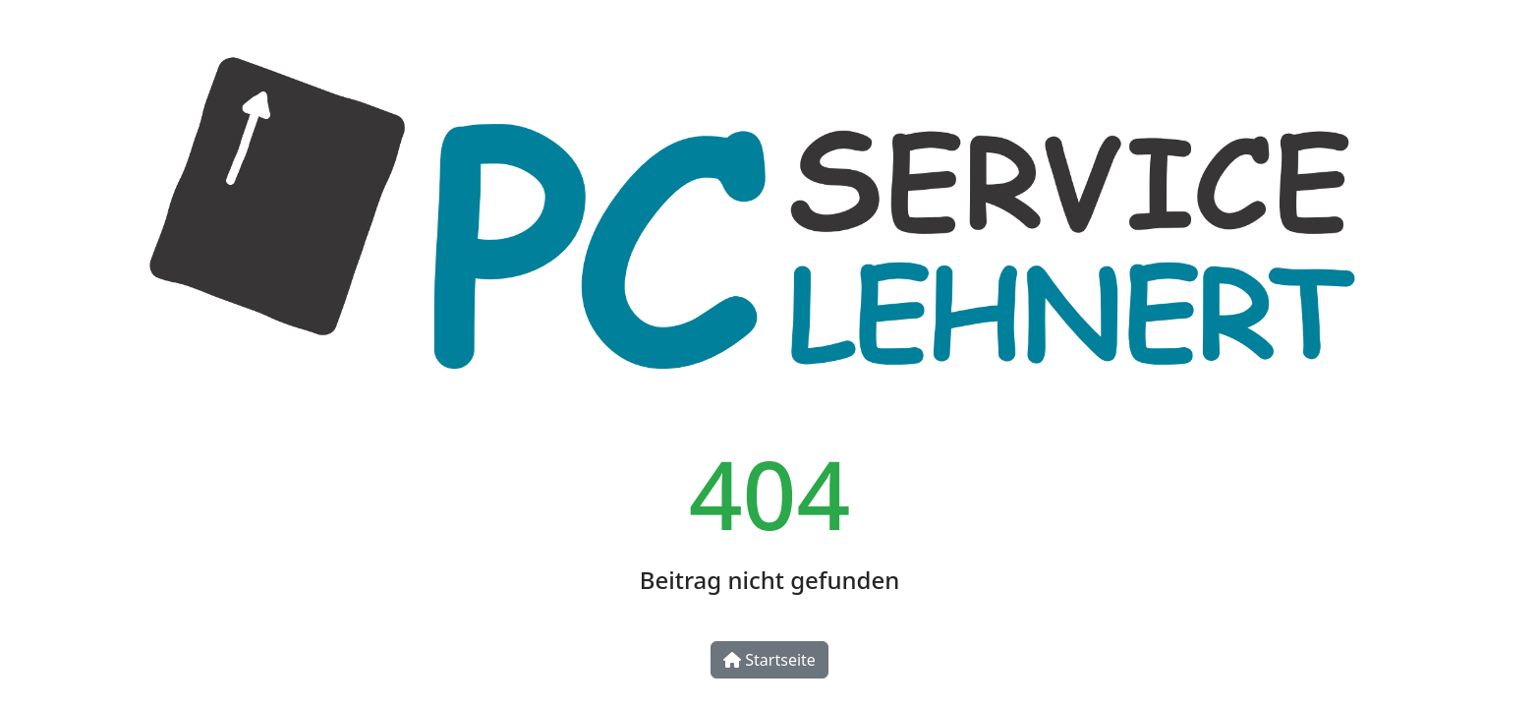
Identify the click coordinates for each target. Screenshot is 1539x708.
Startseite (769, 660)
